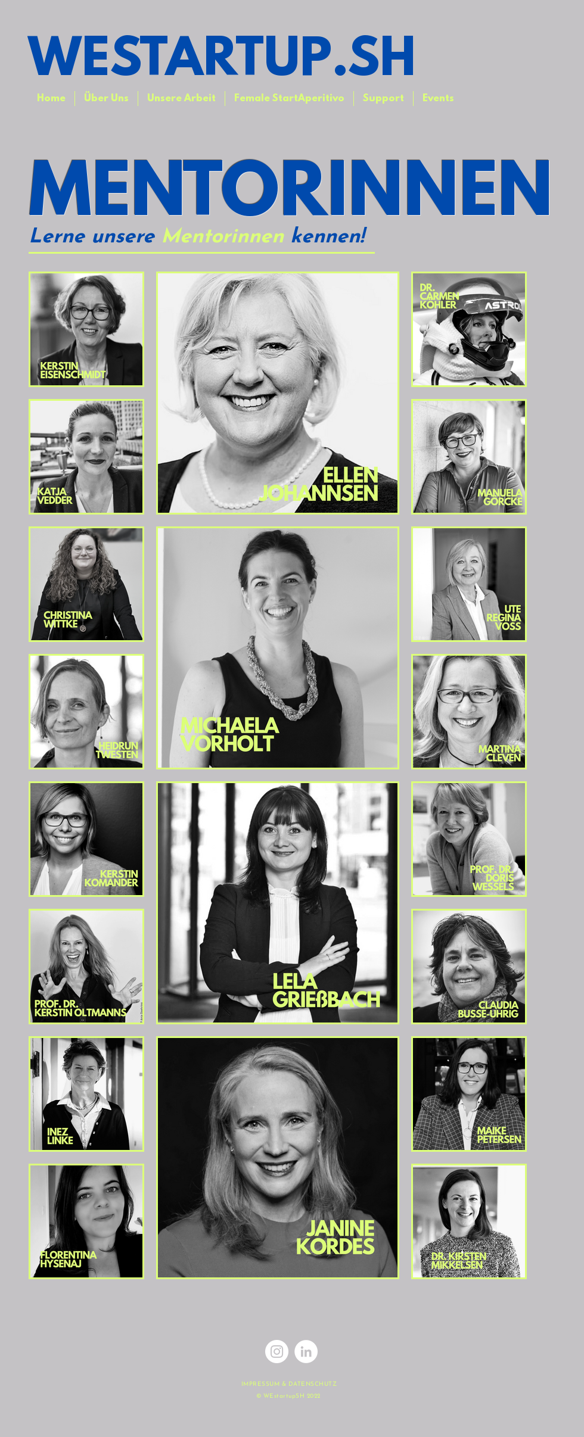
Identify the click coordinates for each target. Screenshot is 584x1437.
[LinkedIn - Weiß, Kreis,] (306, 1351)
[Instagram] (276, 1351)
